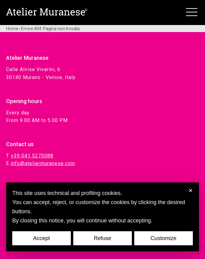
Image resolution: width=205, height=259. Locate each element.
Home (12, 28)
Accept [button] (41, 238)
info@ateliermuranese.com (43, 163)
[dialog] (102, 216)
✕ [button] (190, 191)
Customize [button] (163, 238)
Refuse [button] (102, 238)
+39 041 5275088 (32, 156)
